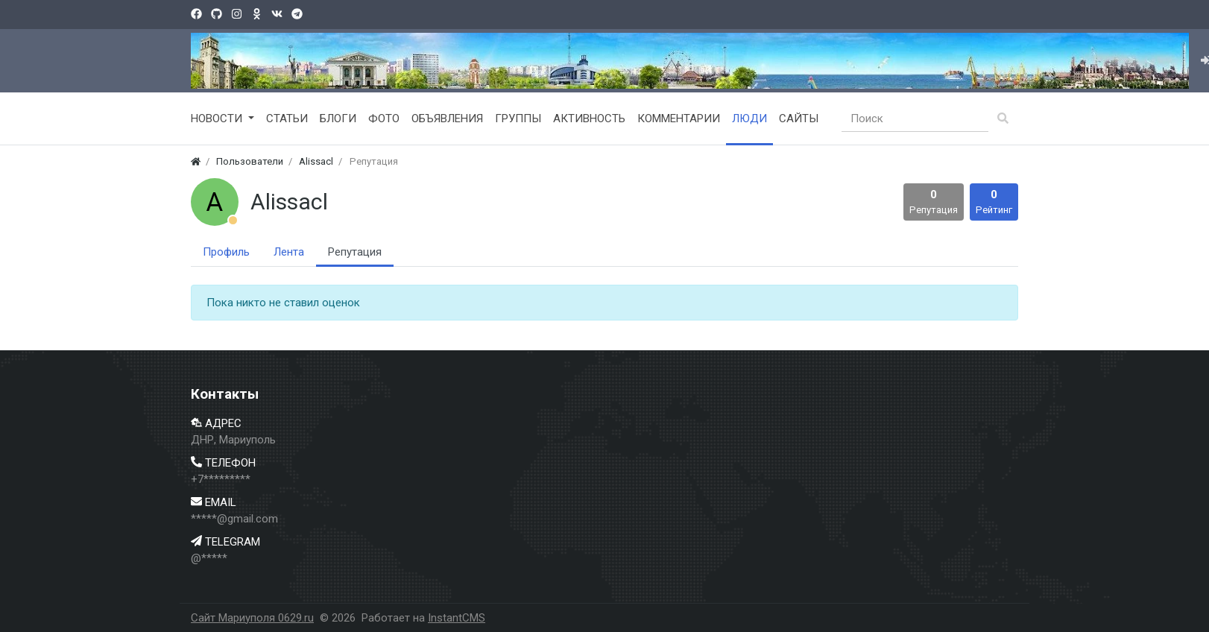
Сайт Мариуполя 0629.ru (252, 618)
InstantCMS (456, 618)
